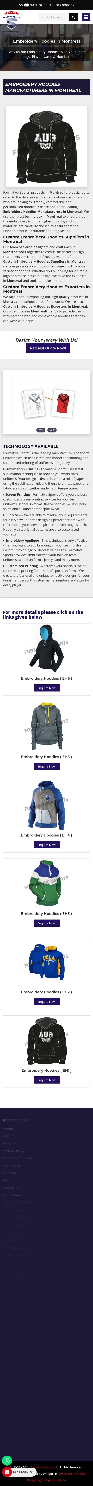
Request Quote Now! (48, 348)
